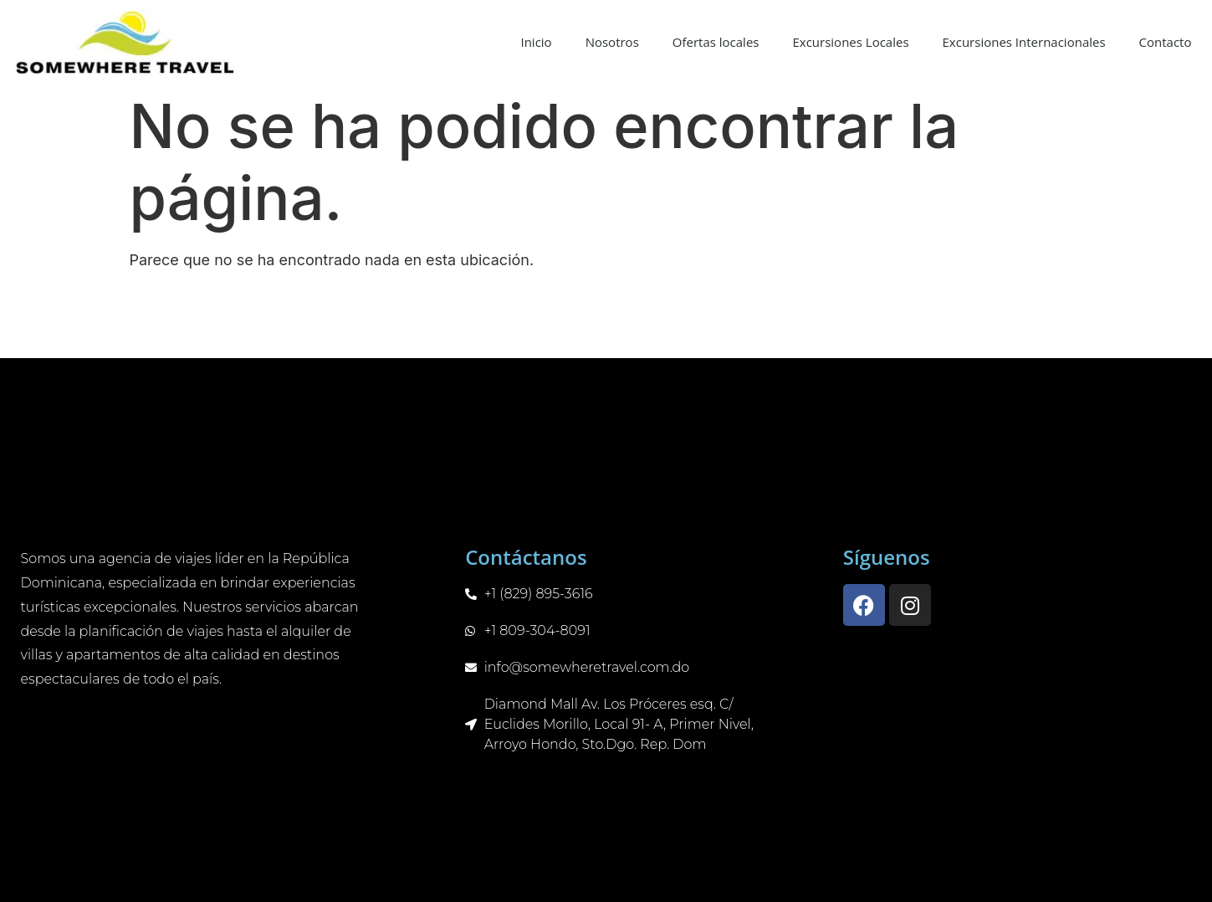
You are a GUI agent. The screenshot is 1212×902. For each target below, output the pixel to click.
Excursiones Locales (850, 41)
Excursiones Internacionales (1024, 41)
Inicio (535, 41)
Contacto (1165, 41)
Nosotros (612, 41)
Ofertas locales (715, 41)
